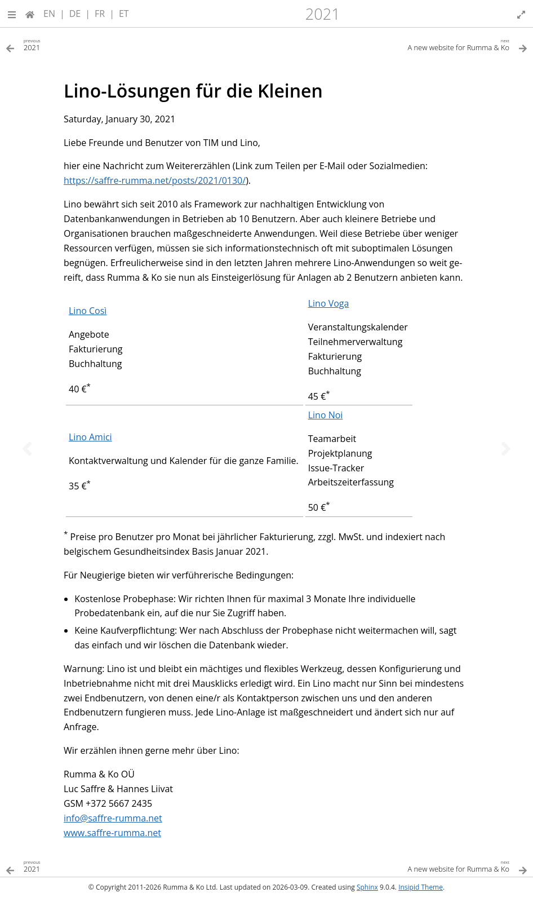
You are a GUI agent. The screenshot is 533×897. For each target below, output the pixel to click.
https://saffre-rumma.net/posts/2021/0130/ (155, 180)
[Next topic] (506, 449)
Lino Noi (325, 415)
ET (124, 13)
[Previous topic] (27, 449)
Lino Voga (328, 303)
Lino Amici (90, 437)
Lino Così (87, 310)
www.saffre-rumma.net (112, 833)
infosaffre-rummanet (113, 818)
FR (100, 13)
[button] (12, 13)
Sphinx (367, 887)
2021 (322, 13)
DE (75, 13)
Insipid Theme (420, 887)
